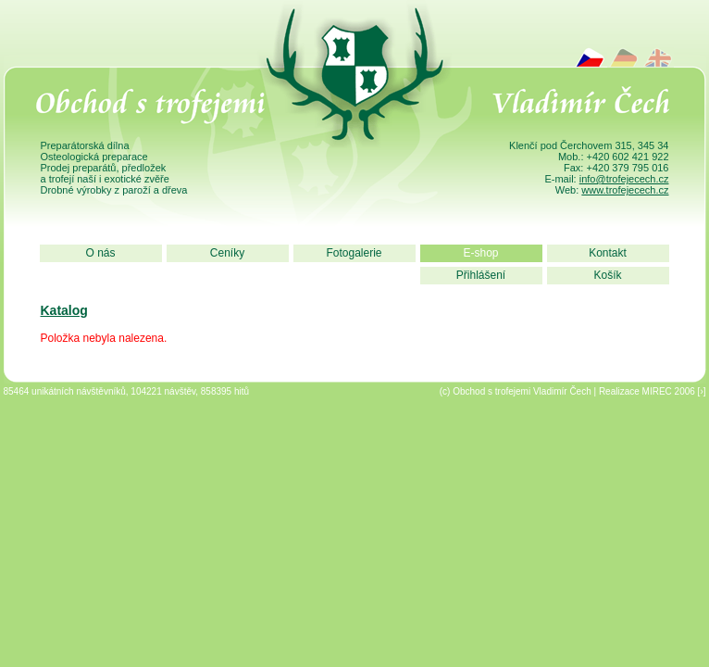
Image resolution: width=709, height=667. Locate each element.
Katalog (64, 310)
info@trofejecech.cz (624, 178)
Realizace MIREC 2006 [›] (652, 391)
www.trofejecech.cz (624, 189)
